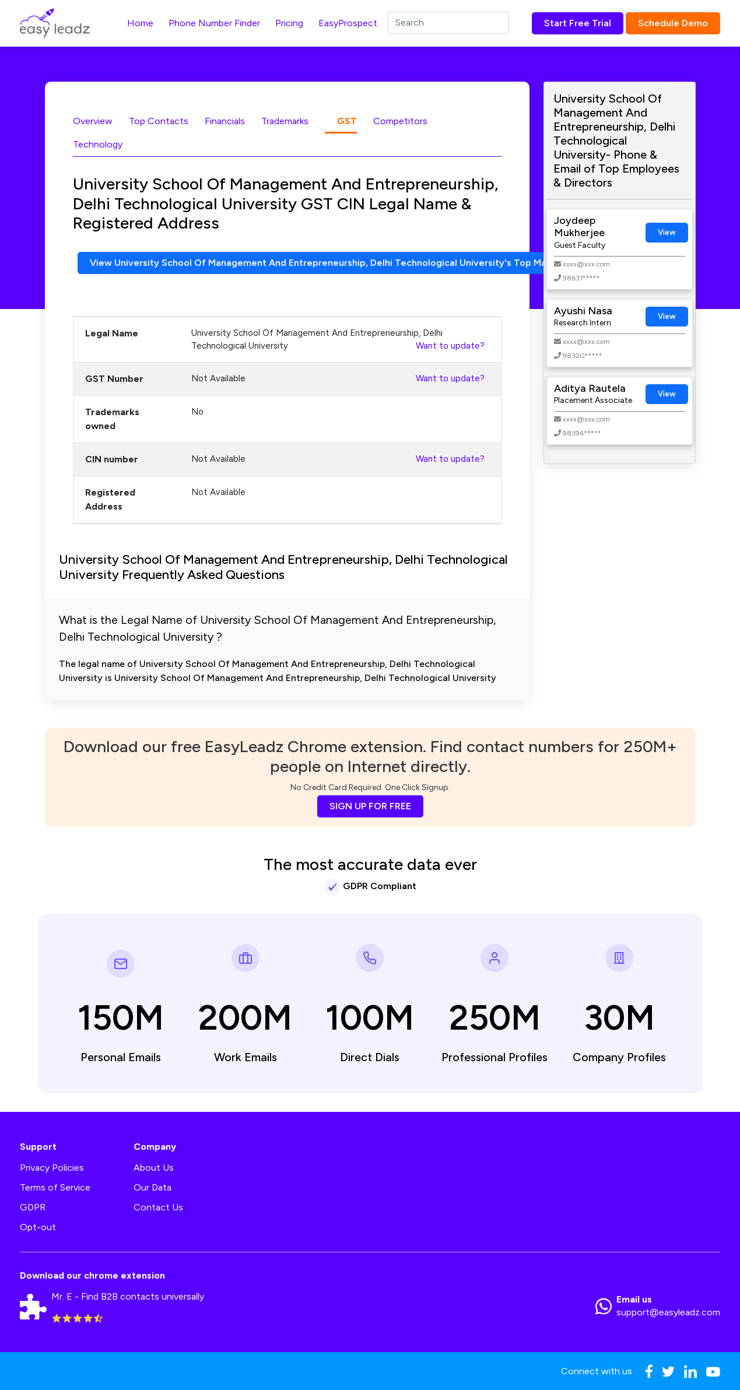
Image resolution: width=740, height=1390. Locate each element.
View (667, 232)
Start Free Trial (577, 23)
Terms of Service (55, 1187)
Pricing (289, 23)
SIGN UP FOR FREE (370, 806)
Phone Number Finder (214, 23)
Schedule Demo (673, 23)
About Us (154, 1167)
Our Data (152, 1187)
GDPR (32, 1207)
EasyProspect (347, 23)
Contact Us (158, 1207)
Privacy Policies (52, 1167)
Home (140, 23)
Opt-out (38, 1227)
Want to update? (450, 346)
